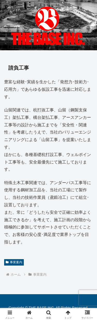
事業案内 (14, 262)
